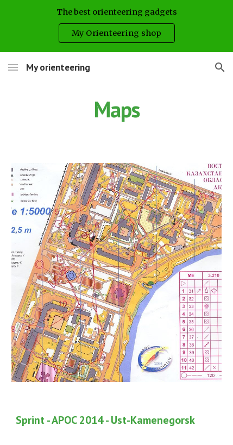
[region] (116, 26)
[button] (13, 67)
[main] (116, 109)
